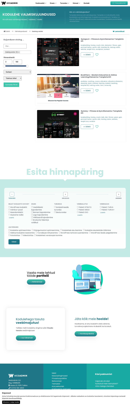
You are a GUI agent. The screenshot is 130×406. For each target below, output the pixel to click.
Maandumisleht (16, 212)
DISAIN (33, 204)
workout (107, 49)
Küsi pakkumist (58, 386)
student (108, 83)
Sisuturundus (61, 212)
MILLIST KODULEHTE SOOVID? (18, 204)
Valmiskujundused (21, 31)
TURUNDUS (58, 204)
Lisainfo (11, 217)
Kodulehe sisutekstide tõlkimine (98, 230)
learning (101, 83)
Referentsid (56, 381)
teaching (114, 83)
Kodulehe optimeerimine (20, 230)
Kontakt (86, 3)
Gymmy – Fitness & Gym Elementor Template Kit (101, 112)
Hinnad (77, 3)
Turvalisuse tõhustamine (48, 233)
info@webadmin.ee (19, 390)
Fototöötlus (15, 235)
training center (115, 47)
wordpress (99, 49)
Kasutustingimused (59, 376)
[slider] (4, 66)
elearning (84, 83)
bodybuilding (85, 45)
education (103, 81)
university (107, 85)
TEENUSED (11, 198)
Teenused (56, 384)
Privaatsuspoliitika (59, 378)
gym (119, 45)
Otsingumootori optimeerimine (46, 230)
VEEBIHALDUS (104, 204)
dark (102, 117)
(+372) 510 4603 (17, 388)
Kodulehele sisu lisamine (72, 230)
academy (84, 81)
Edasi (14, 242)
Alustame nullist (16, 215)
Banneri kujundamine (41, 212)
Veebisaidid (41, 3)
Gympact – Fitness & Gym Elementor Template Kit (102, 40)
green (116, 117)
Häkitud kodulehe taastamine (22, 233)
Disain (53, 3)
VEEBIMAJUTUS (82, 204)
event (90, 83)
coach (98, 45)
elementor (108, 45)
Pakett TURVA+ (108, 210)
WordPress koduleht (18, 207)
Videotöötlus (28, 235)
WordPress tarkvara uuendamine (74, 233)
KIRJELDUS (65, 198)
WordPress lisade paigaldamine (104, 233)
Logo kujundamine (40, 215)
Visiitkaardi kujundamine (43, 217)
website (83, 49)
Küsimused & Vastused (61, 389)
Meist (54, 373)
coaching (91, 81)
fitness (115, 45)
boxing (93, 45)
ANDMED (119, 198)
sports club (96, 47)
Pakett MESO (84, 210)
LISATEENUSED (13, 227)
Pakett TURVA (107, 207)
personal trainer (86, 47)
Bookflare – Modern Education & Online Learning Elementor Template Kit (99, 76)
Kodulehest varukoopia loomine (49, 235)
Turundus (65, 3)
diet (102, 45)
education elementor (115, 81)
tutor (102, 85)
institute (95, 83)
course (97, 81)
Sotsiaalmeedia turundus (61, 208)
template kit (105, 47)
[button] (119, 3)
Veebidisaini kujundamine (37, 208)
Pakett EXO (83, 212)
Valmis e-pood (16, 210)
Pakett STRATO (85, 207)
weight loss (91, 49)
